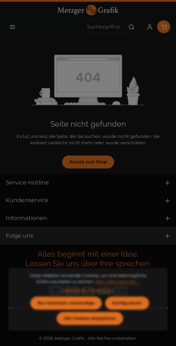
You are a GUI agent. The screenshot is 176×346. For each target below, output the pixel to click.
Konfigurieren (127, 312)
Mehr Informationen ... (117, 291)
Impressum (102, 299)
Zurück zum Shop (88, 161)
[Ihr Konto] (149, 26)
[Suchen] (131, 27)
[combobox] (103, 27)
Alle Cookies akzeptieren (90, 327)
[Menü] (12, 26)
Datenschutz (75, 299)
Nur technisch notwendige (66, 312)
